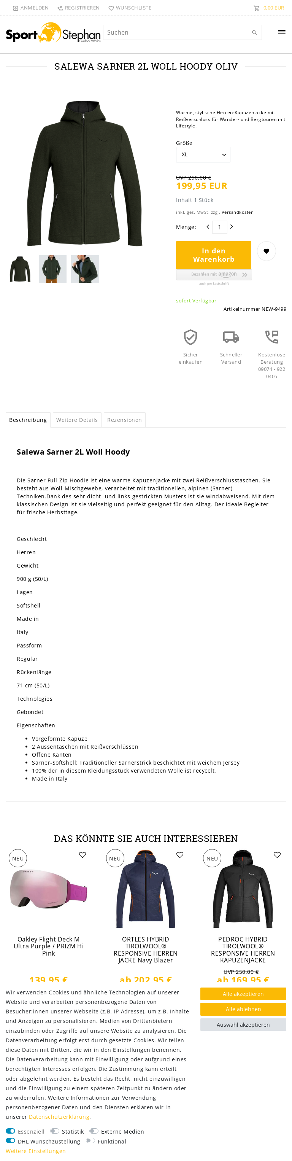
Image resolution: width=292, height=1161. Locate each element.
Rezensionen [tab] (124, 419)
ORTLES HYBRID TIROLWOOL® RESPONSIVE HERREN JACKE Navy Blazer (146, 950)
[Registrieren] (78, 7)
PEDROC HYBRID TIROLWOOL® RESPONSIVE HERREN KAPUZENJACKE (243, 950)
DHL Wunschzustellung (49, 1141)
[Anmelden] (31, 7)
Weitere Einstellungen (36, 1151)
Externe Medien (122, 1131)
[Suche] (254, 32)
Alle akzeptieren (243, 993)
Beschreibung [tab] (28, 419)
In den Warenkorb (214, 255)
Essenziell (31, 1131)
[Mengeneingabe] (219, 227)
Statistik (73, 1131)
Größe (184, 142)
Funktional (112, 1141)
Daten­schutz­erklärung (59, 1116)
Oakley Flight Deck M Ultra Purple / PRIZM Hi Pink (49, 946)
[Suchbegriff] (182, 32)
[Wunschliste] (128, 7)
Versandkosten (238, 212)
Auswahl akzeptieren (243, 1024)
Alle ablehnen (243, 1009)
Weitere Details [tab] (77, 419)
